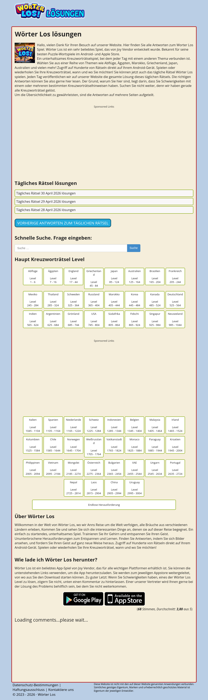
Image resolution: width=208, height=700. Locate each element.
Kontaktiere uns (61, 689)
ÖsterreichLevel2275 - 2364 (94, 468)
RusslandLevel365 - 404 (94, 299)
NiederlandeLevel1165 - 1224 (73, 425)
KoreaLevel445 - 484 (134, 299)
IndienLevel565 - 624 (33, 319)
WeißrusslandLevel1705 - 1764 (94, 447)
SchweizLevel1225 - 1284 (94, 425)
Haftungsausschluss (29, 689)
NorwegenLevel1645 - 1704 (73, 445)
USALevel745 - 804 (94, 319)
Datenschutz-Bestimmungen (35, 685)
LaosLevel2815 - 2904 (94, 487)
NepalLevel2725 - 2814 (73, 487)
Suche (134, 248)
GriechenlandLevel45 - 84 (93, 278)
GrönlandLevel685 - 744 (73, 319)
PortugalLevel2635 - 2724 (175, 468)
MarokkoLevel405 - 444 (114, 299)
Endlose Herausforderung (104, 505)
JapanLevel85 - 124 (114, 276)
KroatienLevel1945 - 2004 (175, 445)
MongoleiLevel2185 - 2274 (73, 468)
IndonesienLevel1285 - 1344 (114, 425)
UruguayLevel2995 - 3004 (134, 487)
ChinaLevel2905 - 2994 (114, 487)
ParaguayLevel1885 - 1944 (155, 445)
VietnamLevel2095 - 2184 (53, 468)
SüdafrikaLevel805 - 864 (114, 319)
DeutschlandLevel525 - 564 (175, 299)
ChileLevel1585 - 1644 (53, 445)
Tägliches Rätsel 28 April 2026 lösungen (46, 210)
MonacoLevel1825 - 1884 (134, 445)
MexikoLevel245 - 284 (33, 299)
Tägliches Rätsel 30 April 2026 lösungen (46, 193)
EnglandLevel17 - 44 (73, 276)
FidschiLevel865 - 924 (134, 319)
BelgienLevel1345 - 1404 (134, 425)
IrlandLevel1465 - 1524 (175, 425)
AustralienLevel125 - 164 (134, 276)
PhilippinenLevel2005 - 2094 (33, 468)
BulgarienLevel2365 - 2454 (114, 468)
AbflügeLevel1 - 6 (32, 276)
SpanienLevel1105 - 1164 (53, 425)
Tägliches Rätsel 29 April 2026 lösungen (46, 201)
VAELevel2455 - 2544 (134, 468)
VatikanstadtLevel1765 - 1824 (114, 445)
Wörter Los (46, 694)
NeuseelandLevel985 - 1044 (175, 319)
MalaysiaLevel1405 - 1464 (155, 425)
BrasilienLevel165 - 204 (155, 276)
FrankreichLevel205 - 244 (175, 276)
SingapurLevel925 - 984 (155, 319)
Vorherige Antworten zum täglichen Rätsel (62, 223)
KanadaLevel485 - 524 (155, 299)
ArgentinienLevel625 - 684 (53, 319)
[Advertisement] (104, 138)
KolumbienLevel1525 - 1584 (33, 445)
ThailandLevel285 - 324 (53, 299)
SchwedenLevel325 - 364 (73, 299)
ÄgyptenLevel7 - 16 (53, 276)
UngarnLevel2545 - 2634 (155, 468)
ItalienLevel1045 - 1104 (33, 425)
